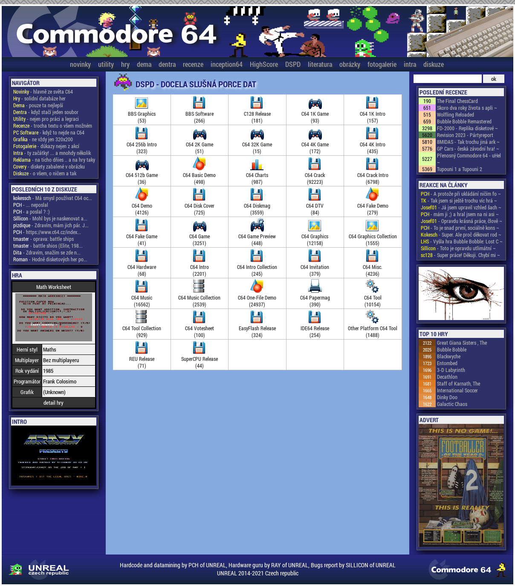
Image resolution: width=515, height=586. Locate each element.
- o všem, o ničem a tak (44, 173)
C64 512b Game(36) (142, 175)
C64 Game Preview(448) (257, 236)
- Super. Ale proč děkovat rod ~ (461, 234)
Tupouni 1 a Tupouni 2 (459, 169)
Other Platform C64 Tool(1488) (372, 328)
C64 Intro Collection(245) (257, 267)
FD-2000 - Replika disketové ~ (467, 128)
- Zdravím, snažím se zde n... (47, 252)
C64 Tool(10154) (373, 297)
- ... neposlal (30, 204)
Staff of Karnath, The (458, 383)
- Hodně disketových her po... (50, 259)
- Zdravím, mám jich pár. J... (51, 225)
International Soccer (457, 390)
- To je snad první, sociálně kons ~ (460, 227)
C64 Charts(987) (257, 175)
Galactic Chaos (452, 403)
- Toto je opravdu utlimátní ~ (458, 248)
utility (106, 64)
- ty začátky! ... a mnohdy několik (52, 152)
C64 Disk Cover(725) (199, 205)
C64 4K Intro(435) (372, 144)
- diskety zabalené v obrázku (49, 166)
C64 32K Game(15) (257, 144)
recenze (193, 64)
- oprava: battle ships (43, 238)
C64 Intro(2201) (199, 267)
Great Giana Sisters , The (462, 342)
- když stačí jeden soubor (45, 112)
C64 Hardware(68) (141, 267)
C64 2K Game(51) (199, 144)
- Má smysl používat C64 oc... (52, 197)
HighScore (264, 64)
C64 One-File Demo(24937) (257, 297)
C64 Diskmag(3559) (257, 205)
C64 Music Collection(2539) (199, 297)
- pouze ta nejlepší (38, 105)
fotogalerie (381, 64)
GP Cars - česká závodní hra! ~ (468, 148)
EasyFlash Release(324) (257, 328)
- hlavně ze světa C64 (43, 91)
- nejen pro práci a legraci (46, 118)
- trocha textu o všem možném (52, 125)
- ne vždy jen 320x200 (43, 139)
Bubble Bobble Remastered (464, 121)
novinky (80, 64)
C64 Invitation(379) (315, 267)
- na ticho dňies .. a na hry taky (54, 159)
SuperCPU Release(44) (199, 359)
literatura (320, 64)
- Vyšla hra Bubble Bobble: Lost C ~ (462, 241)
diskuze (433, 64)
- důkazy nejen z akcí (46, 146)
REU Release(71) (141, 359)
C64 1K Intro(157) (372, 113)
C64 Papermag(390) (315, 297)
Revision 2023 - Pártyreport (465, 134)
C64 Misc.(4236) (372, 267)
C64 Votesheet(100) (199, 328)
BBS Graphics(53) (142, 113)
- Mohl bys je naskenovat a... (50, 218)
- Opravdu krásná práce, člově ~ (461, 220)
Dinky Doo (447, 397)
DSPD (293, 64)
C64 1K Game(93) (315, 113)
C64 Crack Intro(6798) (372, 175)
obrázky (349, 64)
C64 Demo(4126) (142, 205)
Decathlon (447, 376)
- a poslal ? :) (31, 211)
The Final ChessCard (457, 100)
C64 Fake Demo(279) (372, 205)
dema (144, 64)
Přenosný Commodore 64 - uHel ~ (469, 159)
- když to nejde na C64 (48, 132)
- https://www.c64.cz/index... (47, 232)
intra (410, 64)
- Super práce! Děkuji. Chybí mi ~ (460, 255)
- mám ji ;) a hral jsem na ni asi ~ (460, 214)
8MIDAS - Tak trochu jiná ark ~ (468, 141)
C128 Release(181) (257, 113)
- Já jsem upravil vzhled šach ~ (461, 207)
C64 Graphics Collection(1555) (373, 236)
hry (125, 64)
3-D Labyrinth (451, 369)
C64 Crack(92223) (315, 175)
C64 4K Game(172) (315, 144)
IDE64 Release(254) (315, 328)
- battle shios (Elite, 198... (48, 245)
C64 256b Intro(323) (142, 144)
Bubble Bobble (451, 349)
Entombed (447, 363)
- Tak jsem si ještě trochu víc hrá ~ (459, 200)
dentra (167, 64)
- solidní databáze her (39, 98)
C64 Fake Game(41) (141, 236)
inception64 (227, 64)
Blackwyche (448, 356)
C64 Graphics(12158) (314, 236)
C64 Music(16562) (141, 297)
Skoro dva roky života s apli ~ (467, 107)
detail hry (53, 402)
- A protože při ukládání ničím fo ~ (461, 193)
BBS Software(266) (199, 113)
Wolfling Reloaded (455, 114)
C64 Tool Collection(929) (141, 328)
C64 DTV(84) (315, 205)
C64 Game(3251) (199, 236)
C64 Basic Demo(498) (199, 175)
